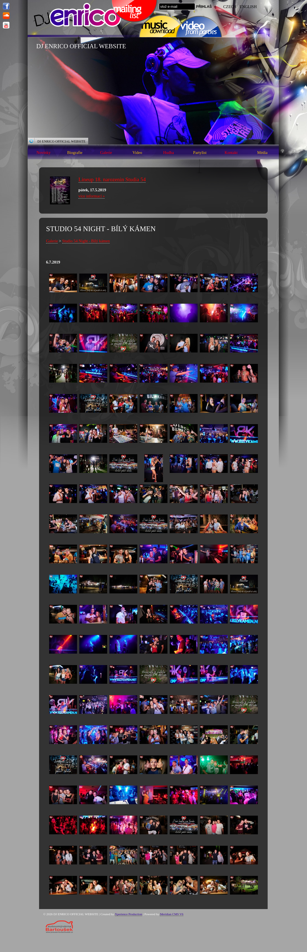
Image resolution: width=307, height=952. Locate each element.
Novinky (44, 152)
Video (137, 152)
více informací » (91, 196)
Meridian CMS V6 (171, 914)
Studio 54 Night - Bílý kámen (86, 241)
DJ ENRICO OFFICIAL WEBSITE (61, 141)
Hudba (168, 152)
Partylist (200, 152)
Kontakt (231, 152)
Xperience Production (128, 914)
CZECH (229, 6)
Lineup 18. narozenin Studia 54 (112, 179)
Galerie (106, 152)
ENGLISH (248, 6)
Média (262, 152)
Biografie (74, 152)
